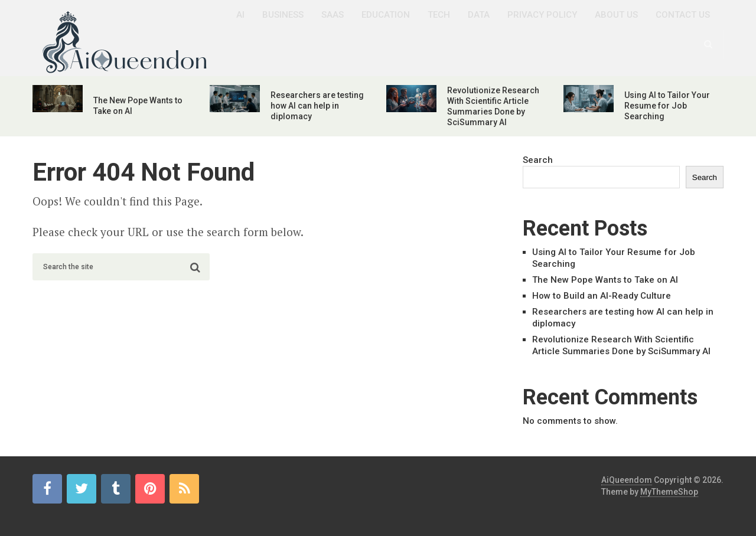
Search (538, 160)
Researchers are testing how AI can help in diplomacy (317, 105)
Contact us (683, 14)
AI (240, 14)
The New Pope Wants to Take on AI (605, 279)
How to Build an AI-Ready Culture (601, 295)
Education (385, 14)
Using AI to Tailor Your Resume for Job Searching (667, 105)
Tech (439, 14)
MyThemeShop (669, 491)
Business (283, 14)
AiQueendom (626, 480)
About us (616, 14)
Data (479, 14)
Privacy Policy (542, 14)
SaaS (332, 14)
